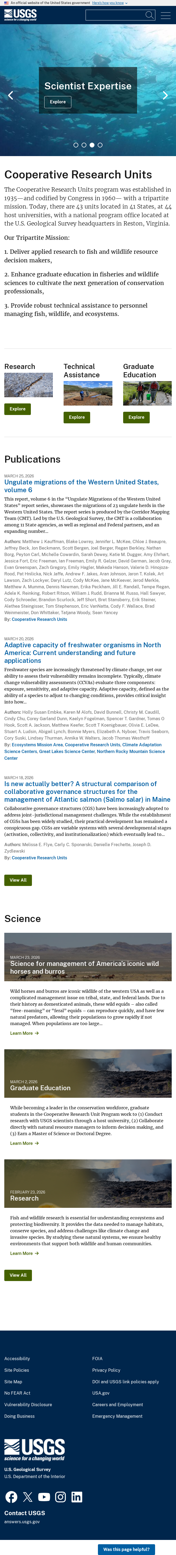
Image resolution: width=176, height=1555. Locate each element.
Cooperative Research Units (39, 619)
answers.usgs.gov (22, 1521)
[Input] (120, 15)
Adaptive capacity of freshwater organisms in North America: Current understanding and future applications (82, 652)
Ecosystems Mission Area (37, 744)
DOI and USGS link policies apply (125, 1382)
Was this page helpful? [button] (126, 1549)
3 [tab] (92, 145)
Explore (58, 101)
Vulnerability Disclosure (28, 1404)
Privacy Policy (106, 1370)
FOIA (97, 1358)
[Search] (150, 15)
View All (18, 880)
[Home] (20, 19)
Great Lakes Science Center (67, 751)
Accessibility (17, 1358)
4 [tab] (100, 145)
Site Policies (16, 1370)
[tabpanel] (88, 90)
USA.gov (100, 1393)
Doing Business (19, 1416)
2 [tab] (84, 145)
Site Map (13, 1382)
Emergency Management (117, 1416)
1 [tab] (76, 145)
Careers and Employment (117, 1404)
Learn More (21, 1033)
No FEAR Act (17, 1393)
